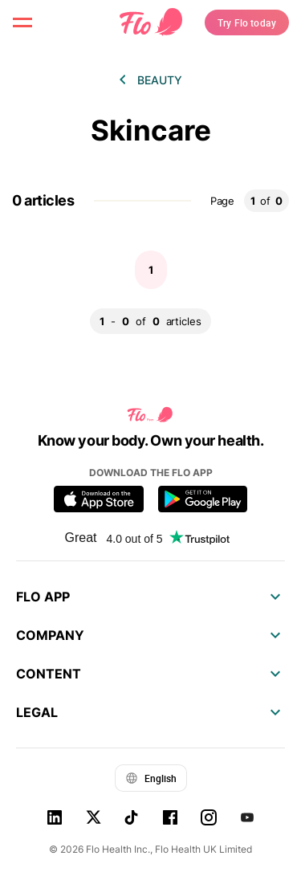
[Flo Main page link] (151, 22)
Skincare (151, 130)
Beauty (159, 80)
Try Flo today (247, 22)
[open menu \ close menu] (22, 22)
